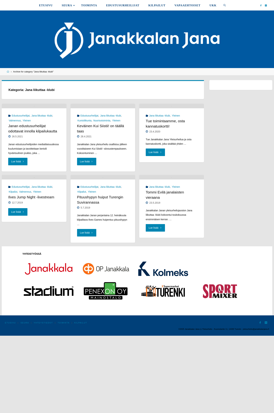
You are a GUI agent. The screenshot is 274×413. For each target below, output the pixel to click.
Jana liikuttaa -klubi (41, 154)
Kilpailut (13, 269)
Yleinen (27, 159)
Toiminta (64, 400)
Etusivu (10, 400)
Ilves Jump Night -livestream (31, 275)
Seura (25, 400)
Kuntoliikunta (84, 159)
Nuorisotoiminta (101, 159)
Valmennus (15, 159)
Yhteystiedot (43, 400)
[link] (224, 5)
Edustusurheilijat (21, 154)
